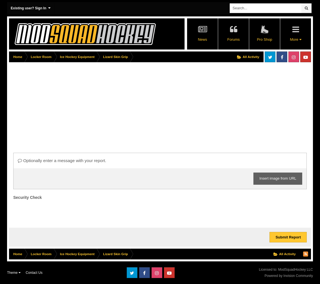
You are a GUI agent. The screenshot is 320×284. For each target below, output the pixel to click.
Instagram (293, 56)
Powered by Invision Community (289, 276)
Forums (233, 39)
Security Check (27, 197)
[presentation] (56, 212)
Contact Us (34, 273)
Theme (14, 273)
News (202, 39)
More (295, 39)
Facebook (282, 56)
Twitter (270, 56)
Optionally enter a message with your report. (62, 160)
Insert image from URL (277, 178)
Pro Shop (264, 39)
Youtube (305, 56)
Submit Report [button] (288, 237)
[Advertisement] (111, 103)
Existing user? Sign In (31, 8)
